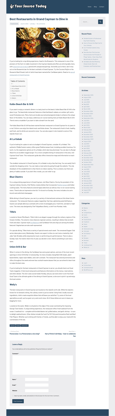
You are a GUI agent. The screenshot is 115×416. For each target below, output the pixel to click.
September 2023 (88, 139)
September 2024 (88, 118)
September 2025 (88, 95)
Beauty (86, 208)
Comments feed (88, 267)
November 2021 (88, 188)
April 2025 (86, 106)
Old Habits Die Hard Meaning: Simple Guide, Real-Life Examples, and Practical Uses (92, 64)
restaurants (25, 325)
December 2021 (88, 185)
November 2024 (88, 113)
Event (85, 215)
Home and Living (88, 229)
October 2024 (88, 116)
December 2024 (88, 111)
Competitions (88, 212)
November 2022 (88, 160)
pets (85, 236)
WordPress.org (88, 270)
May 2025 (86, 104)
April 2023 (86, 148)
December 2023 (88, 134)
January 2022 (87, 183)
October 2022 (88, 162)
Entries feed (87, 265)
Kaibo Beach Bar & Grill (18, 86)
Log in (85, 263)
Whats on (86, 247)
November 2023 (88, 137)
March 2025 (87, 109)
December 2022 (88, 157)
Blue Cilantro (16, 91)
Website (14, 390)
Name (14, 379)
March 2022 (87, 178)
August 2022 (87, 167)
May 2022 (86, 174)
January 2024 (87, 132)
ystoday (32, 24)
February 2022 (88, 181)
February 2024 (88, 130)
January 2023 (87, 155)
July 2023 (86, 143)
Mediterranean (62, 185)
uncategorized (88, 245)
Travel (85, 242)
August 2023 (87, 141)
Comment (15, 353)
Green (85, 224)
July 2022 (86, 169)
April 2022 (87, 176)
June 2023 (87, 146)
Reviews (86, 240)
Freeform (86, 222)
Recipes (86, 238)
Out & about (87, 233)
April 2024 (87, 125)
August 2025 (87, 97)
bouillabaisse (34, 223)
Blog (95, 6)
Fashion (86, 217)
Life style (86, 231)
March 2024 (87, 127)
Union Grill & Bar (17, 95)
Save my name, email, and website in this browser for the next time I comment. (36, 396)
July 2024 (86, 120)
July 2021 (86, 192)
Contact (101, 6)
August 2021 (87, 190)
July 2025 (86, 99)
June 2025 (87, 102)
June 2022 (87, 171)
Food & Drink (14, 24)
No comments (41, 24)
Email (14, 385)
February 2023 (88, 153)
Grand (18, 325)
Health (85, 226)
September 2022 (88, 164)
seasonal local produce (20, 67)
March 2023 (87, 150)
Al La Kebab (15, 88)
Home (89, 6)
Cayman (12, 325)
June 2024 (87, 123)
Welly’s (14, 98)
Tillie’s (14, 93)
